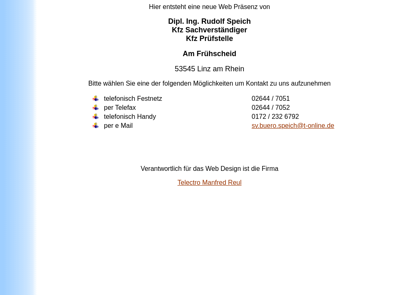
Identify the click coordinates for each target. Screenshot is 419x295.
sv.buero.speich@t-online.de (293, 125)
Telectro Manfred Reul (210, 182)
